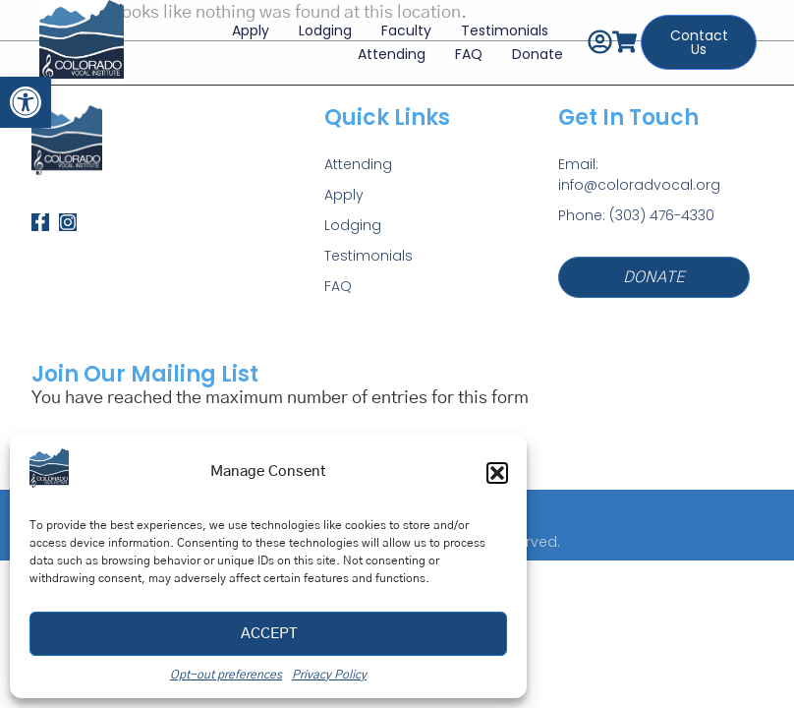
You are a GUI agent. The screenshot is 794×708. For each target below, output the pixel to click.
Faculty (399, 22)
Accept (269, 633)
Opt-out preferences (226, 674)
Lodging (318, 22)
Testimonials (497, 22)
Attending (385, 46)
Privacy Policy (329, 674)
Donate (530, 46)
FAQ (462, 46)
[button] (25, 102)
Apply (243, 22)
